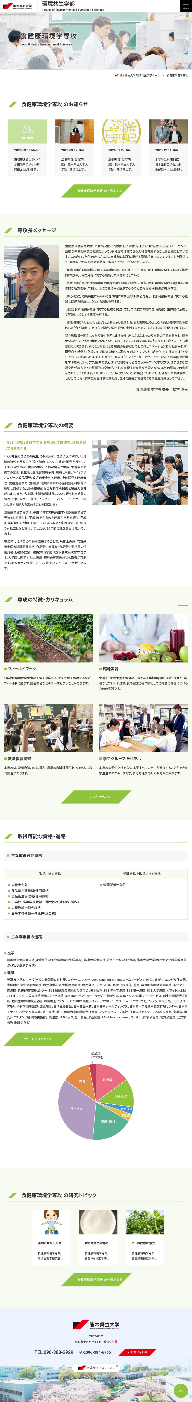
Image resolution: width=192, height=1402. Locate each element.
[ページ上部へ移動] (181, 1391)
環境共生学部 (73, 6)
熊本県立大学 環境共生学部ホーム (139, 75)
